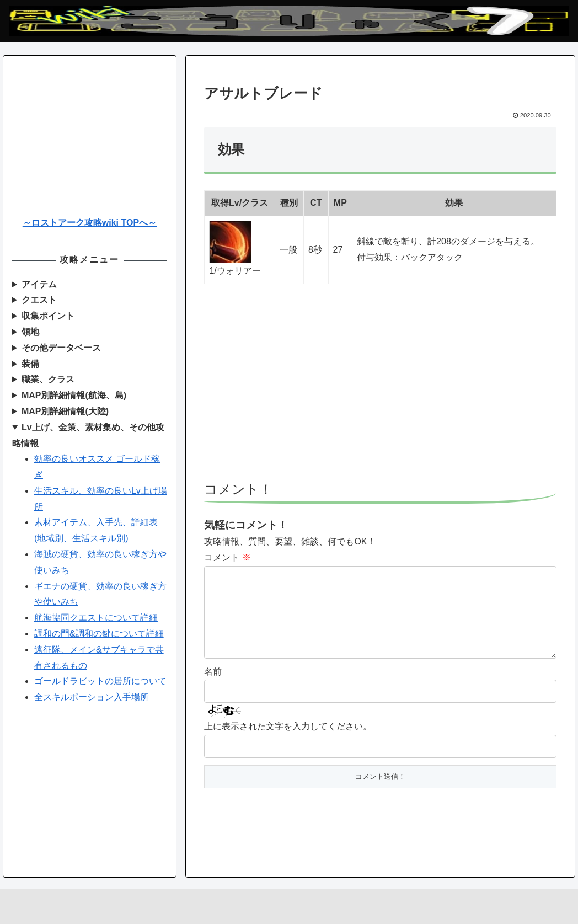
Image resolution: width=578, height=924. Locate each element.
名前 (213, 689)
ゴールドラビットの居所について (100, 681)
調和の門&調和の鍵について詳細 (99, 633)
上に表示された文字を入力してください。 (288, 744)
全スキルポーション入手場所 (91, 697)
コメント (227, 557)
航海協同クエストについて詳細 (96, 617)
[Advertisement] (380, 388)
